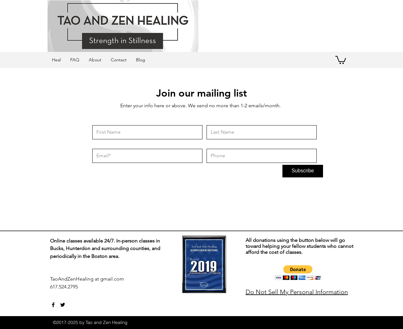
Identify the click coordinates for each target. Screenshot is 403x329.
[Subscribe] (302, 171)
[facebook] (53, 305)
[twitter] (63, 305)
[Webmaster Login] (155, 290)
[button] (340, 59)
